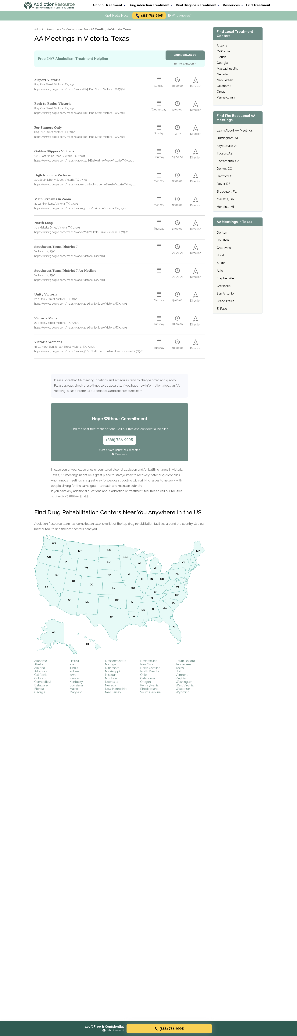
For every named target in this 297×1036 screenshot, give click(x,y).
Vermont (182, 675)
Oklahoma (147, 678)
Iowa (73, 675)
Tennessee (183, 664)
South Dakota (185, 661)
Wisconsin (183, 689)
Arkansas (40, 671)
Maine (74, 689)
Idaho (73, 664)
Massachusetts (115, 661)
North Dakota (149, 671)
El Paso (222, 308)
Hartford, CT (225, 176)
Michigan (111, 664)
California (40, 675)
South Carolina (150, 692)
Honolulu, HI (225, 207)
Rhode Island (149, 689)
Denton (222, 232)
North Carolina (150, 668)
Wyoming (182, 692)
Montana (111, 678)
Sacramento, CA (228, 161)
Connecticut (42, 682)
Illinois (74, 668)
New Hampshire (116, 689)
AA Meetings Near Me (75, 29)
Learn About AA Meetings (235, 130)
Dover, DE (223, 184)
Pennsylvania (149, 685)
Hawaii (74, 661)
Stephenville (225, 278)
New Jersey (113, 692)
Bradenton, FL (227, 191)
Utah (179, 671)
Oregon (145, 682)
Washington (184, 682)
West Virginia (185, 685)
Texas (180, 668)
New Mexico (148, 661)
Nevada (110, 685)
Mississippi (112, 671)
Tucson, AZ (225, 153)
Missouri (110, 675)
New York (146, 664)
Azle (220, 271)
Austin (221, 263)
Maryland (76, 692)
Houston (223, 240)
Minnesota (112, 668)
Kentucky (76, 682)
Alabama (40, 661)
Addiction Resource (46, 29)
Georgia (39, 692)
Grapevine (224, 248)
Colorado (40, 678)
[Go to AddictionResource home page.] (49, 5)
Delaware (41, 685)
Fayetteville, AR (227, 146)
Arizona (39, 668)
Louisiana (76, 685)
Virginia (181, 678)
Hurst (220, 255)
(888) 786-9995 (149, 15)
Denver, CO (224, 168)
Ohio (143, 675)
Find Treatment (258, 5)
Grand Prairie (225, 301)
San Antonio (225, 293)
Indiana (75, 671)
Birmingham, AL (228, 138)
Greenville (224, 286)
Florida (39, 689)
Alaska (39, 664)
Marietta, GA (225, 199)
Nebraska (111, 682)
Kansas (75, 678)
